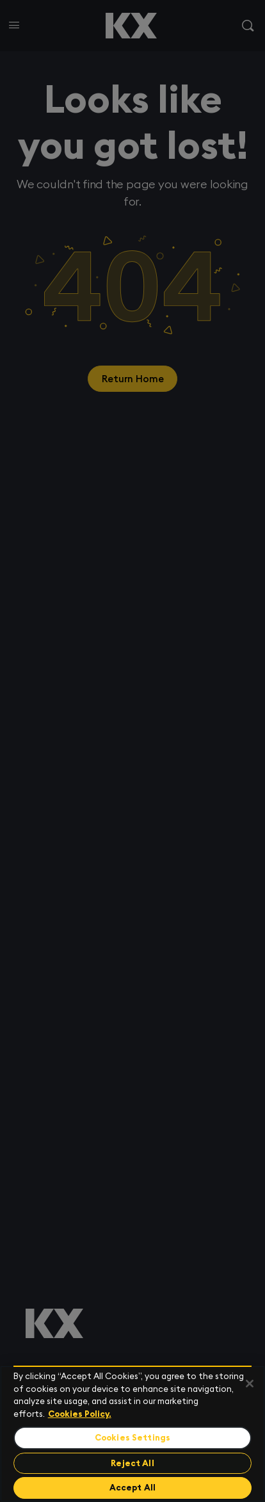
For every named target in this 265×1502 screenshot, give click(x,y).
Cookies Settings (132, 1437)
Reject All (132, 1463)
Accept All (132, 1487)
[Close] (250, 1383)
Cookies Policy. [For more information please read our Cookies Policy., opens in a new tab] (79, 1414)
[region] (132, 1434)
